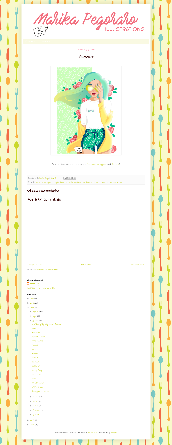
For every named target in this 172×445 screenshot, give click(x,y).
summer (113, 182)
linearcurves (93, 432)
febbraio (37, 410)
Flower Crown (38, 383)
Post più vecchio (137, 264)
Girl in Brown (37, 387)
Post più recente (35, 264)
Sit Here (35, 362)
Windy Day (37, 370)
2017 (32, 307)
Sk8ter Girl (36, 366)
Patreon (115, 164)
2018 (32, 303)
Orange (35, 349)
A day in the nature (40, 391)
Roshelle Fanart (38, 336)
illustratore (81, 182)
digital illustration (61, 182)
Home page (30, 41)
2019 (32, 298)
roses (106, 182)
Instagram (102, 164)
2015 (32, 424)
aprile (35, 401)
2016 (32, 420)
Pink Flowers (37, 341)
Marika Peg (34, 283)
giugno (36, 320)
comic (38, 182)
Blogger (113, 432)
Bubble (35, 345)
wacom (119, 182)
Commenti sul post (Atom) (46, 269)
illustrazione (90, 182)
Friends (35, 353)
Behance (91, 164)
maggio (36, 396)
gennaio (36, 414)
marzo (36, 405)
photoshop (100, 182)
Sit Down (36, 374)
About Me (45, 41)
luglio (35, 316)
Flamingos (36, 332)
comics (43, 182)
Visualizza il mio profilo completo (41, 288)
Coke (34, 378)
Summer (36, 328)
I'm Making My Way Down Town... (46, 324)
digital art (50, 182)
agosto (36, 311)
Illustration (72, 182)
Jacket (35, 357)
